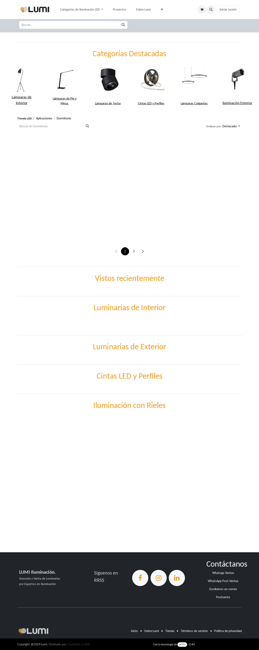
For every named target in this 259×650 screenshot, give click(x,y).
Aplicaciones (44, 118)
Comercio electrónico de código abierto (218, 644)
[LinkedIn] (177, 578)
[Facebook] (140, 578)
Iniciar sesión (228, 9)
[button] (211, 9)
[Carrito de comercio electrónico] (201, 9)
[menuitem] (81, 9)
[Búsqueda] (123, 25)
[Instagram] (159, 578)
